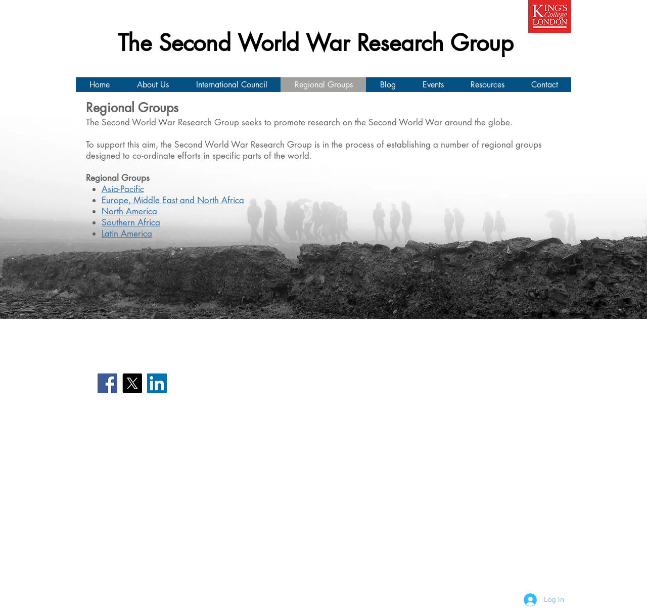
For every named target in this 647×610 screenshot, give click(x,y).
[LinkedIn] (157, 383)
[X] (132, 383)
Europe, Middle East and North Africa (173, 200)
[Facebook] (107, 383)
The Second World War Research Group (316, 43)
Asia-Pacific (123, 189)
